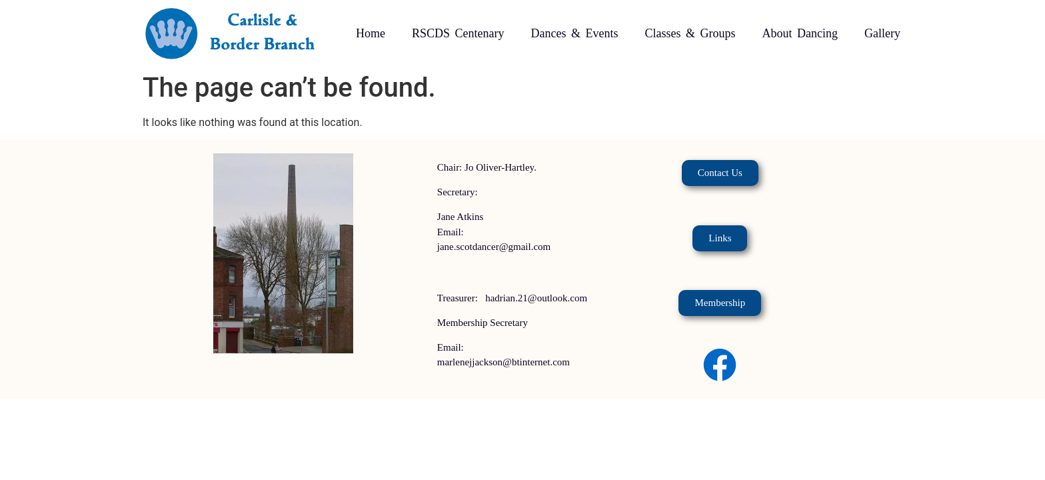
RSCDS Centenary (458, 33)
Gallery (882, 33)
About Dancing (799, 33)
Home (370, 33)
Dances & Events (574, 33)
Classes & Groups (689, 33)
